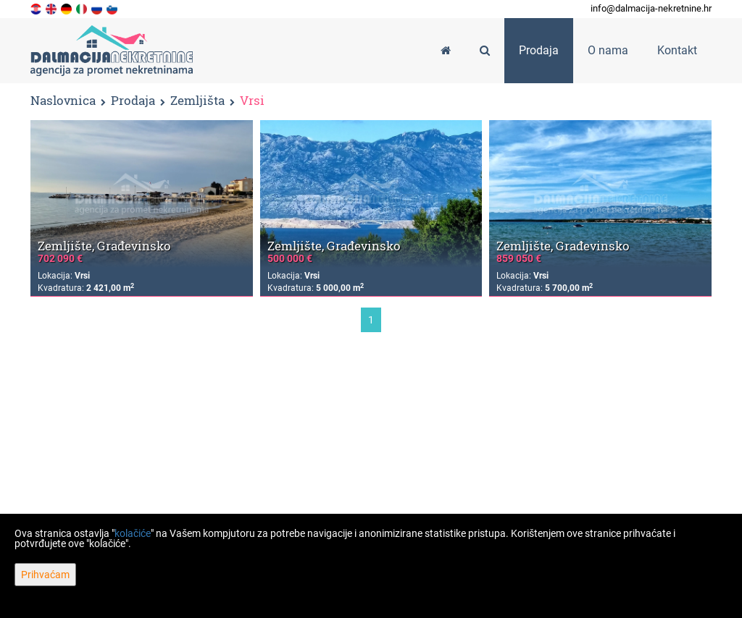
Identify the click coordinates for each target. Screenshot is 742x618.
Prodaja (133, 101)
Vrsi (252, 101)
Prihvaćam (45, 574)
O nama (608, 50)
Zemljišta (197, 101)
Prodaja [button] (539, 50)
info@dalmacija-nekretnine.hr (651, 8)
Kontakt (677, 50)
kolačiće (132, 533)
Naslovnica (63, 100)
